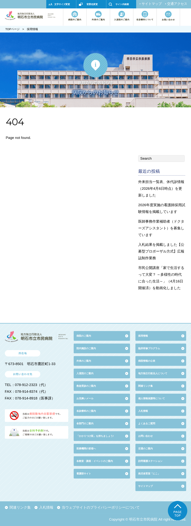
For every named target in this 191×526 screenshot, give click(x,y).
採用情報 (32, 29)
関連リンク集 (145, 385)
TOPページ (12, 29)
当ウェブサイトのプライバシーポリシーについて (101, 507)
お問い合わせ (145, 436)
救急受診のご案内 (86, 385)
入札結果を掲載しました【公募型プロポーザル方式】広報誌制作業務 (161, 251)
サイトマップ (152, 4)
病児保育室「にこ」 (149, 473)
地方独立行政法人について (152, 373)
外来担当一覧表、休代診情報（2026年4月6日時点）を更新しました (161, 188)
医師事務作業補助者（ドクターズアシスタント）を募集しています (161, 228)
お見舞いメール (84, 398)
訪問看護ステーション (150, 461)
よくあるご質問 (146, 423)
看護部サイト (83, 473)
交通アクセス (177, 4)
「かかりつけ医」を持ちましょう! (95, 436)
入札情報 (46, 507)
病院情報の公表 (146, 360)
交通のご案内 (145, 448)
